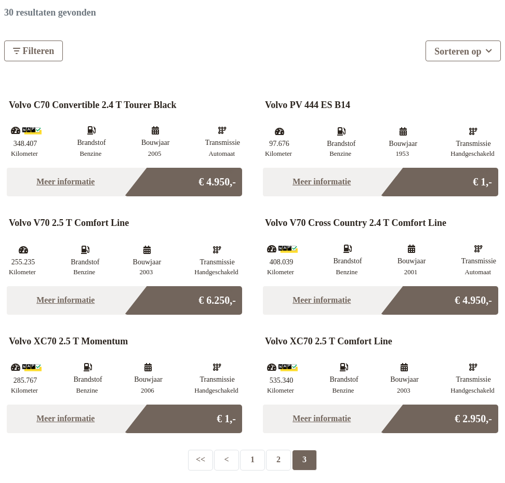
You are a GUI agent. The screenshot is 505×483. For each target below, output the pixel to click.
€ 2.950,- (473, 415)
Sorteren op (463, 50)
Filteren (33, 51)
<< (200, 459)
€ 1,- (482, 178)
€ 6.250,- (217, 297)
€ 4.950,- (217, 178)
